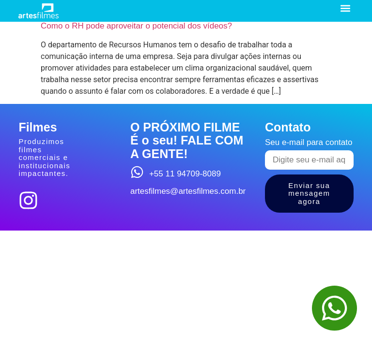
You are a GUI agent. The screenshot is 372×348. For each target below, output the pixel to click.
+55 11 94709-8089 (185, 173)
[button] (346, 8)
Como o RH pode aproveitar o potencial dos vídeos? (136, 25)
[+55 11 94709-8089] (137, 172)
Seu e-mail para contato (309, 142)
